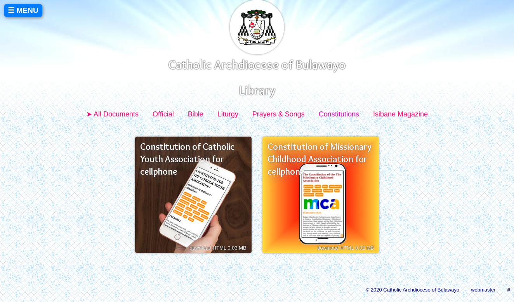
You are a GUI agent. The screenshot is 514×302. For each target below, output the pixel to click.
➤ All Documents (112, 114)
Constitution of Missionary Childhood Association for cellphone (319, 159)
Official (163, 114)
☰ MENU (23, 10)
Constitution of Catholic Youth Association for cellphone (187, 159)
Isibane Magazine (400, 114)
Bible (195, 114)
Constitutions (339, 114)
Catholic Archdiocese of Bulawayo (257, 64)
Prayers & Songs (278, 114)
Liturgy (227, 114)
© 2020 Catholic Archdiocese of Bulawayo (413, 290)
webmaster (483, 290)
